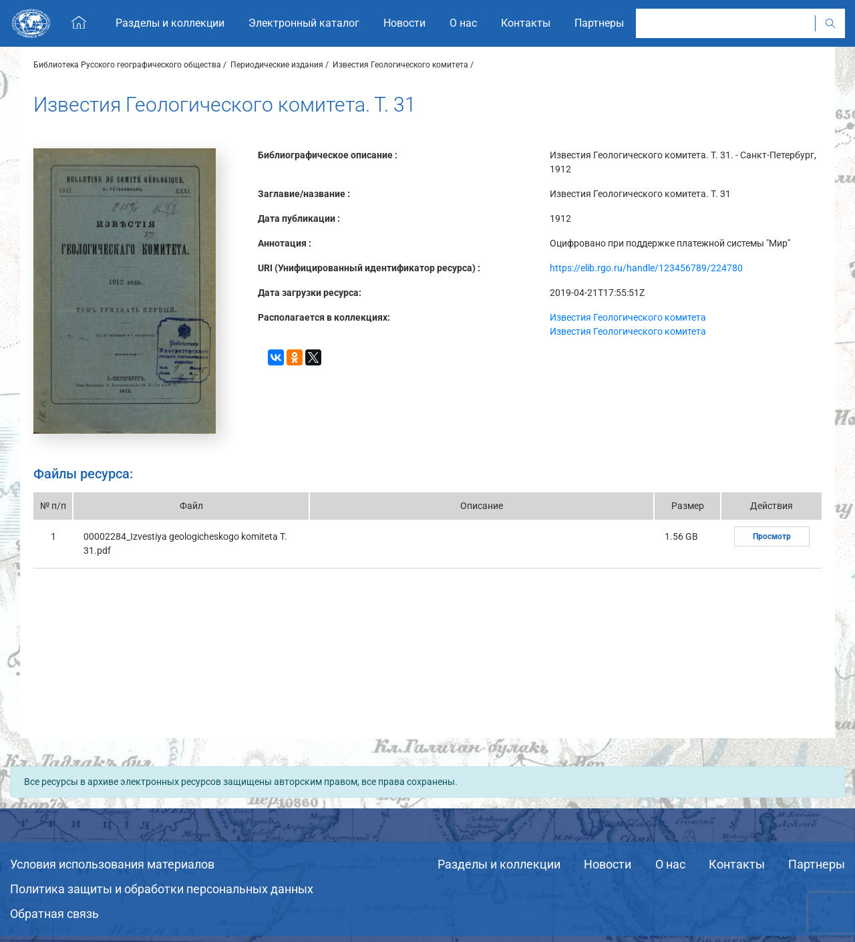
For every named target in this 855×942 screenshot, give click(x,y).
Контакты (737, 864)
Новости (607, 864)
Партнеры (816, 864)
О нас (670, 864)
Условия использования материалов (112, 864)
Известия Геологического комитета (400, 64)
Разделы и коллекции (499, 864)
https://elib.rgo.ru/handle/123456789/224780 (646, 268)
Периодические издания (276, 64)
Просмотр (772, 536)
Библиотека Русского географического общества (127, 64)
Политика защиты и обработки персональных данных (161, 889)
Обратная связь (54, 914)
